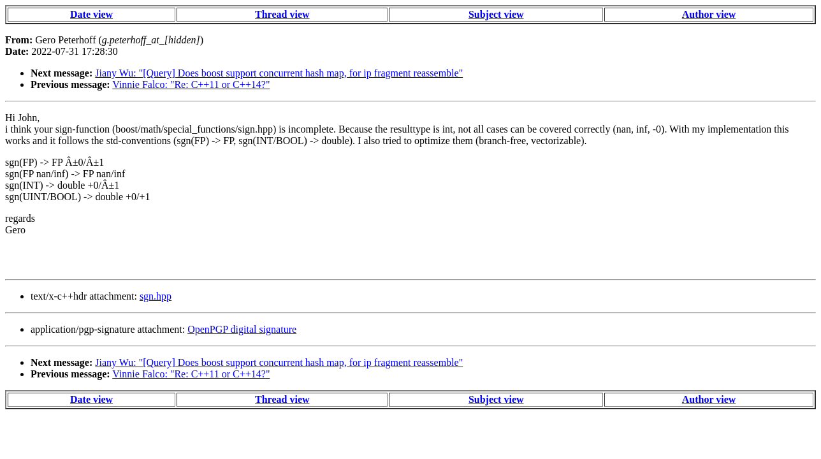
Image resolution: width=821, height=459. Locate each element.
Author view (709, 14)
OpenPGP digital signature (241, 329)
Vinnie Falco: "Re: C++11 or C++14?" (191, 84)
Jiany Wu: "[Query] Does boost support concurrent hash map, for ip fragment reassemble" (279, 73)
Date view (91, 14)
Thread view (282, 14)
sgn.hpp (155, 296)
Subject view (496, 14)
